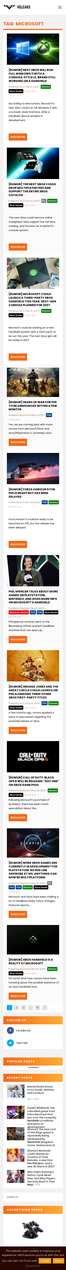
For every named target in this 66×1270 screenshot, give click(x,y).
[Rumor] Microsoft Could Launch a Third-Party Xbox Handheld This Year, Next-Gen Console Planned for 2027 (32, 299)
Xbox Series (16, 91)
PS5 (49, 415)
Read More (18, 137)
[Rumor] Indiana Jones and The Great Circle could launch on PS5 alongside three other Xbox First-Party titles (33, 692)
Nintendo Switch (19, 612)
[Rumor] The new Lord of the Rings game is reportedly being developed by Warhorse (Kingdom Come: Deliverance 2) (41, 1134)
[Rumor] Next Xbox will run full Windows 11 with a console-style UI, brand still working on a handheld (32, 75)
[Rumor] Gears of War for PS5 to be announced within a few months (33, 406)
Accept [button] (45, 1260)
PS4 (33, 612)
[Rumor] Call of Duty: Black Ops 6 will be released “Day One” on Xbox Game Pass (34, 781)
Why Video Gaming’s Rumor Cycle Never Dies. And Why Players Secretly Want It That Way (41, 1176)
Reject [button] (58, 1260)
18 (37, 1007)
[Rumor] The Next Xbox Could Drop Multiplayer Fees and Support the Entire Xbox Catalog (32, 189)
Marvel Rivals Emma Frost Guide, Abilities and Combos (40, 1090)
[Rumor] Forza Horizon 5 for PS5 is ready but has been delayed (32, 493)
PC (43, 200)
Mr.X (22, 86)
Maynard (25, 415)
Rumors (46, 86)
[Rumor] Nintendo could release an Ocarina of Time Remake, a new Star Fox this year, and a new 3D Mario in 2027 (41, 1155)
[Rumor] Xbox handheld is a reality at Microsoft (31, 961)
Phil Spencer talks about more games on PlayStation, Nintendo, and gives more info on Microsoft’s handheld (33, 596)
